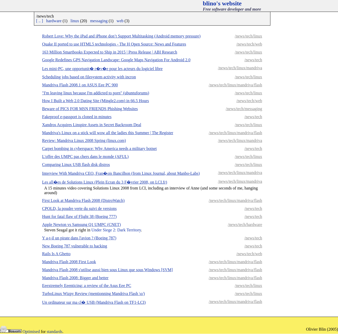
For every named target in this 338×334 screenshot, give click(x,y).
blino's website (222, 3)
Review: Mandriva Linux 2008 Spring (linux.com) (84, 140)
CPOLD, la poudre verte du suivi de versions (79, 208)
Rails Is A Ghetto (56, 254)
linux (74, 21)
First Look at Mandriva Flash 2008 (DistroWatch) (83, 200)
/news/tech (253, 60)
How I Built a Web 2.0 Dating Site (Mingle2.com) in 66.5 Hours (95, 100)
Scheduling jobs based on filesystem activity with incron (89, 77)
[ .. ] (39, 21)
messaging (99, 21)
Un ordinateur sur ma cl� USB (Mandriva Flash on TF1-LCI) (94, 302)
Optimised (31, 331)
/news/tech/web (249, 44)
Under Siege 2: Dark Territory (116, 230)
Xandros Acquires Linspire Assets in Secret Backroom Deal (91, 125)
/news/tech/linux (248, 36)
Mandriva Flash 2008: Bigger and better (75, 278)
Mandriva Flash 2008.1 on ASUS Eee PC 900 (80, 85)
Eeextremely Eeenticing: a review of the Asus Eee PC (86, 285)
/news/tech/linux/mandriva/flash (235, 85)
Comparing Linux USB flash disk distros (76, 164)
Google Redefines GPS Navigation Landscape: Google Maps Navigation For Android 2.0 (116, 60)
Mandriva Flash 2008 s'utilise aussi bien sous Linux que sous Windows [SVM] (107, 270)
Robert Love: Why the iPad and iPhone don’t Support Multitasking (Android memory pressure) (121, 36)
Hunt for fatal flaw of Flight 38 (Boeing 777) (79, 216)
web (120, 21)
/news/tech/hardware (245, 224)
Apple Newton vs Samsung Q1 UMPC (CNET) (81, 224)
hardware (54, 21)
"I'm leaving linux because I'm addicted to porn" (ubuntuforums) (95, 93)
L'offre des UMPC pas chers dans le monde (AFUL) (85, 156)
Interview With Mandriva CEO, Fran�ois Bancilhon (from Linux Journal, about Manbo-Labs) (121, 173)
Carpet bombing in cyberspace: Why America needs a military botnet (99, 148)
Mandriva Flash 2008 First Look (69, 262)
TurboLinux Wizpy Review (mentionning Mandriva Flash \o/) (93, 293)
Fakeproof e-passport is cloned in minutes (77, 117)
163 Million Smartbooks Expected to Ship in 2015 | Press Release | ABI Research (109, 52)
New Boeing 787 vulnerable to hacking (74, 246)
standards (54, 331)
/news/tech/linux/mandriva (240, 68)
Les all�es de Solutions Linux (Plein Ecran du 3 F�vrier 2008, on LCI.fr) (104, 182)
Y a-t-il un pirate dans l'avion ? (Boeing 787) (79, 238)
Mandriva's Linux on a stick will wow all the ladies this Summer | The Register (107, 133)
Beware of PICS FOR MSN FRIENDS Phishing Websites (90, 109)
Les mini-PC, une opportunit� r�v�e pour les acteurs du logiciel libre (102, 68)
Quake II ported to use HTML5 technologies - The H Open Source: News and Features (114, 44)
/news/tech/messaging (244, 109)
